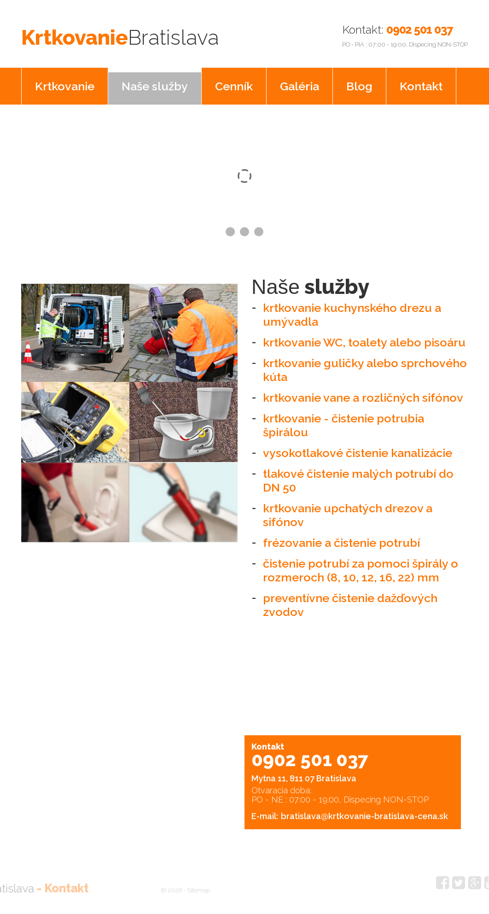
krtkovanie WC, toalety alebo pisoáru (364, 339)
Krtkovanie (165, 34)
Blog (359, 83)
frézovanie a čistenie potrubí (341, 539)
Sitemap (185, 887)
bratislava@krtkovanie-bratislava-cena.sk (364, 813)
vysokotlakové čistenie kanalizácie (357, 450)
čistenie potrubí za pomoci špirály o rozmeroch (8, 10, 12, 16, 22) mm (360, 567)
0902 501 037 (419, 29)
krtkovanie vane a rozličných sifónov (363, 394)
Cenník (234, 83)
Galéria (299, 83)
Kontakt (421, 83)
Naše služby (155, 83)
